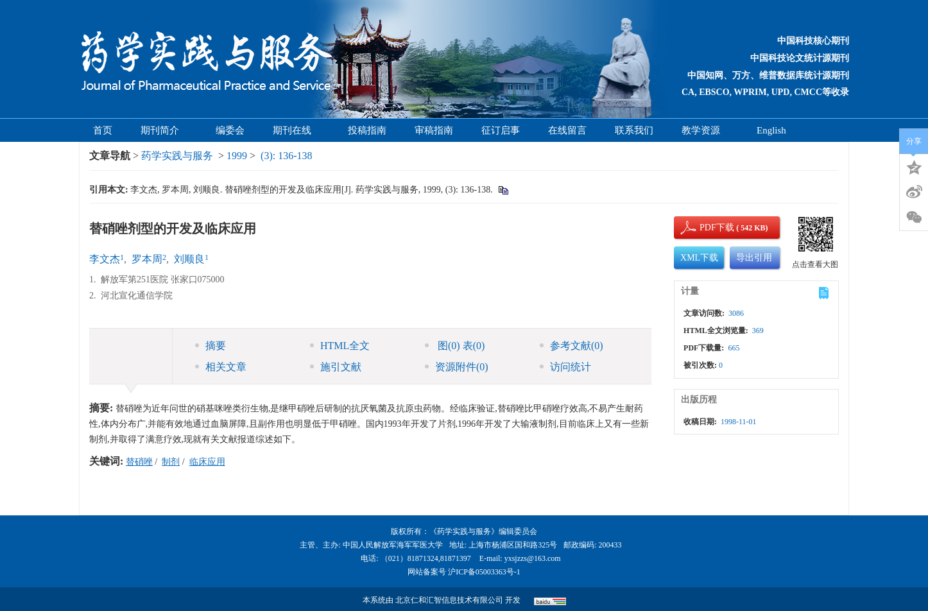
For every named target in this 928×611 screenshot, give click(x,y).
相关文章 (220, 366)
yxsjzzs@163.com (532, 558)
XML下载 (699, 257)
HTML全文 (340, 345)
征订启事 (500, 130)
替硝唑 (139, 462)
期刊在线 (296, 130)
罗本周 (147, 259)
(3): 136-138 (286, 155)
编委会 (230, 130)
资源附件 (456, 366)
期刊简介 (164, 130)
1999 (237, 155)
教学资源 (705, 130)
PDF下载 (706, 227)
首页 (102, 130)
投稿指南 (367, 130)
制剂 (171, 462)
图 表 (455, 345)
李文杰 (104, 259)
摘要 (210, 345)
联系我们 (634, 130)
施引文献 (335, 366)
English (771, 130)
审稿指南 (434, 130)
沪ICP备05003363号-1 (484, 571)
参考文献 (571, 345)
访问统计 (565, 366)
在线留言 (567, 130)
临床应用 (207, 462)
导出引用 (754, 257)
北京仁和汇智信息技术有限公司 (449, 600)
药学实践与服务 (177, 155)
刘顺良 (189, 259)
